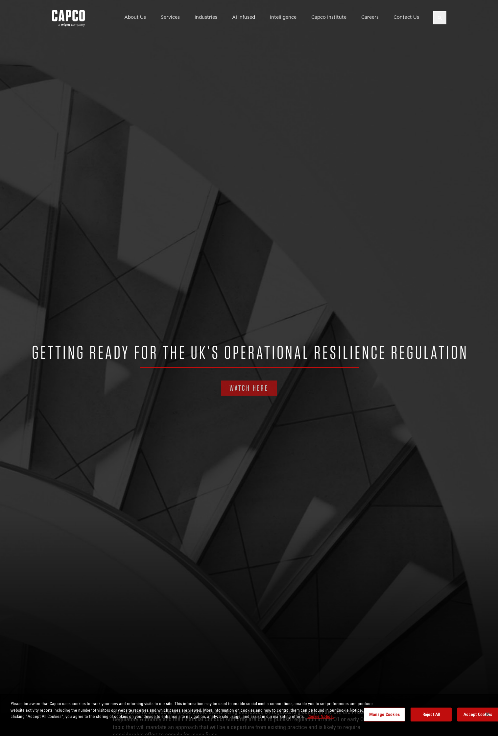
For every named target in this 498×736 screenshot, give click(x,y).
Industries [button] (206, 17)
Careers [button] (370, 17)
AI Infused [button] (243, 17)
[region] (249, 715)
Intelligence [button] (283, 17)
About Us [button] (135, 17)
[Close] (487, 714)
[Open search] (439, 17)
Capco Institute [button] (328, 17)
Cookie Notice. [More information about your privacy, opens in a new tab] (320, 716)
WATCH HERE (249, 388)
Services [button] (170, 17)
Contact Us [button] (406, 17)
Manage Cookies (384, 714)
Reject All (431, 714)
